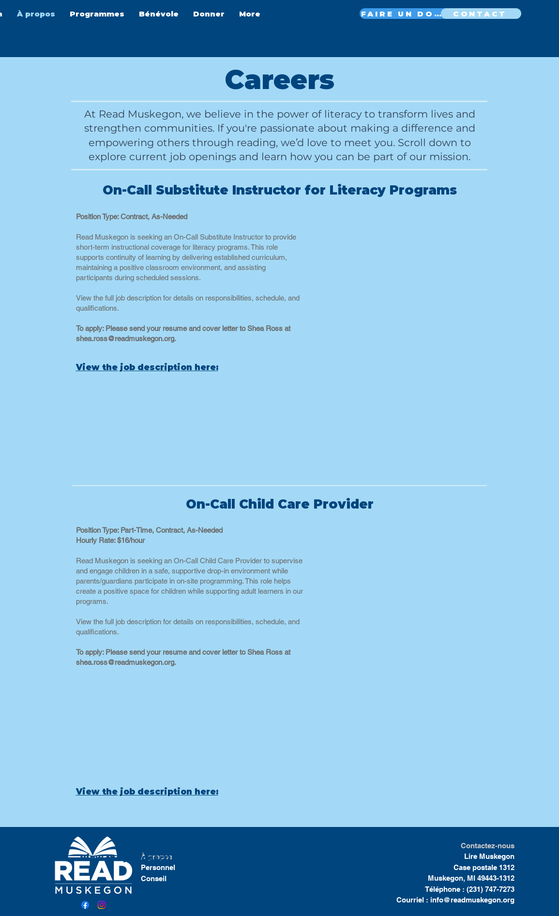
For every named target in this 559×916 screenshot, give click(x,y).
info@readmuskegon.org (472, 900)
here (208, 858)
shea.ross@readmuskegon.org (125, 338)
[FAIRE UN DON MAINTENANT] (405, 13)
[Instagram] (101, 905)
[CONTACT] (481, 13)
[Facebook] (85, 905)
